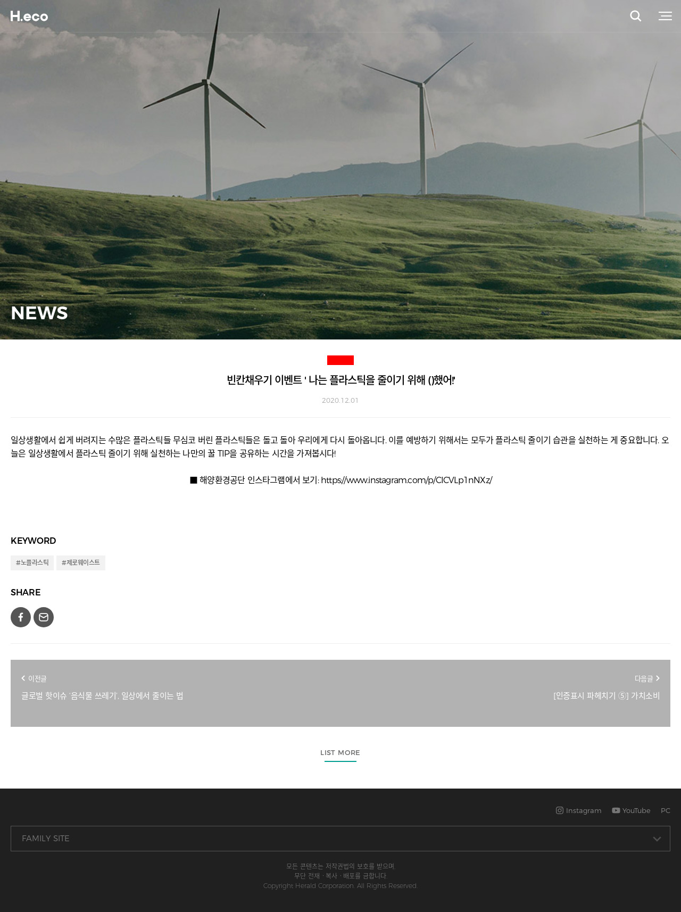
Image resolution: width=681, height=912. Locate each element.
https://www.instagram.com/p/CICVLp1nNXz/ (406, 480)
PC (665, 810)
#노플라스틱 (32, 563)
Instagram (578, 810)
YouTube (631, 810)
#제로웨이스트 (81, 563)
